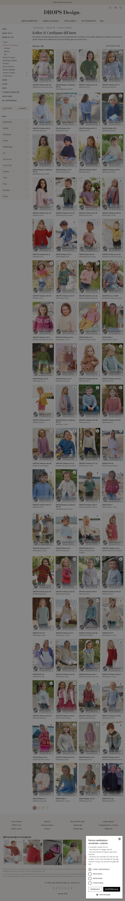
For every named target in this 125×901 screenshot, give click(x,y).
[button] (104, 894)
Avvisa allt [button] (95, 889)
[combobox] (119, 839)
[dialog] (104, 867)
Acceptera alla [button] (111, 889)
